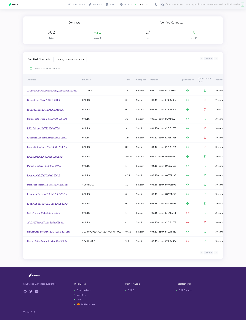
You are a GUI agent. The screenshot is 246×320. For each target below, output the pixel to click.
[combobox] (205, 4)
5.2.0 (33, 312)
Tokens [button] (94, 4)
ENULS (131, 290)
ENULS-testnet (185, 290)
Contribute (81, 295)
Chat (79, 299)
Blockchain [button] (75, 4)
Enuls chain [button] (142, 4)
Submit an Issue (84, 290)
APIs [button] (110, 4)
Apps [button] (124, 4)
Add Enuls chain (88, 304)
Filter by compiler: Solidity (69, 59)
